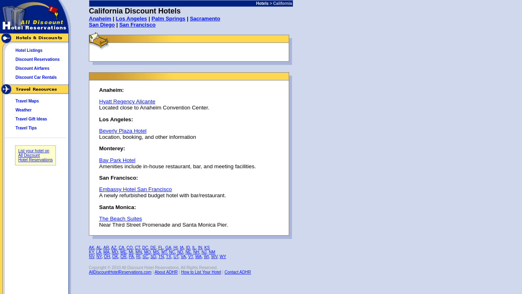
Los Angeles (131, 19)
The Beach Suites (120, 219)
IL (194, 247)
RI (138, 256)
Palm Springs (168, 19)
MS (156, 252)
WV (214, 256)
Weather (23, 110)
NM (212, 252)
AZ (114, 247)
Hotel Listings (28, 50)
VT (190, 256)
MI (131, 252)
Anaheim (100, 19)
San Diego (102, 25)
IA (182, 247)
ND (180, 252)
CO (129, 247)
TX (168, 256)
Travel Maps (27, 101)
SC (145, 256)
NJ (203, 252)
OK (115, 256)
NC (172, 252)
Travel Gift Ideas (31, 119)
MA (106, 252)
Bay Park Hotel (117, 160)
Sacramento (205, 19)
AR (106, 247)
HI (175, 247)
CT (137, 247)
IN (200, 247)
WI (206, 256)
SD (153, 256)
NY (99, 256)
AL (98, 247)
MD (115, 252)
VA (183, 256)
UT (175, 256)
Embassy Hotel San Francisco (135, 189)
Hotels (262, 3)
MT (164, 252)
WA (198, 256)
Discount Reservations (37, 59)
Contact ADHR (237, 272)
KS (207, 247)
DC (145, 247)
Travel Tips (26, 128)
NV (91, 256)
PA (131, 256)
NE (188, 252)
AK (91, 247)
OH (107, 256)
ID (188, 247)
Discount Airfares (32, 68)
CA (121, 247)
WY (223, 256)
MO (147, 252)
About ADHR (166, 272)
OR (123, 256)
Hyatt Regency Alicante (127, 101)
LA (98, 252)
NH (196, 252)
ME (123, 252)
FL (160, 247)
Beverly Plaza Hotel (122, 131)
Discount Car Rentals (36, 77)
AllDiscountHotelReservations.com (120, 272)
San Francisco (137, 25)
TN (161, 256)
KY (91, 252)
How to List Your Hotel (201, 272)
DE (153, 247)
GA (168, 247)
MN (138, 252)
